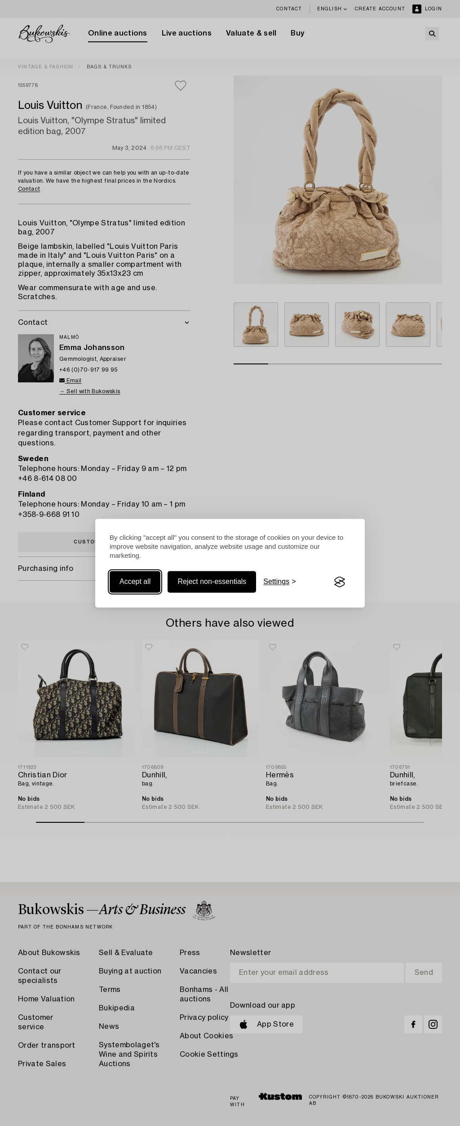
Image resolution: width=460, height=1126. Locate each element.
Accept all (134, 582)
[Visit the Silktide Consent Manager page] (339, 582)
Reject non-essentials (211, 582)
